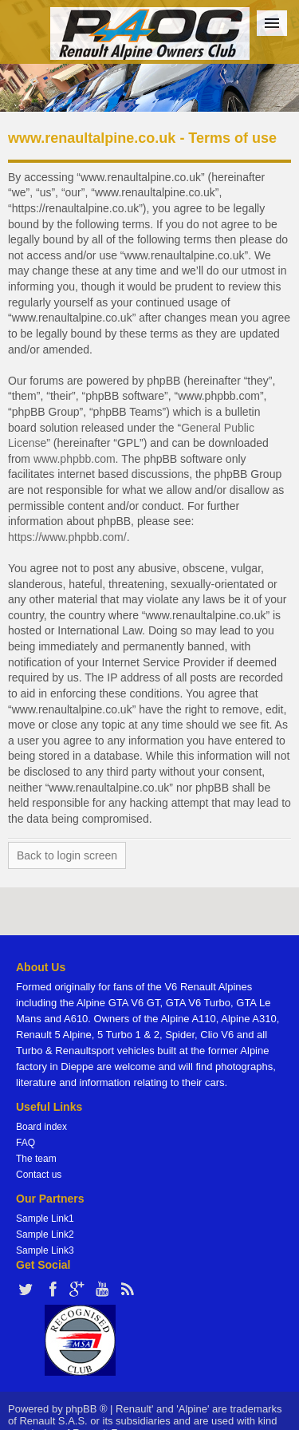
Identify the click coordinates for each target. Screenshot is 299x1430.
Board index (41, 1126)
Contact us (38, 1174)
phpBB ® (86, 1409)
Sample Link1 (45, 1218)
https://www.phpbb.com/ (67, 537)
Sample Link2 (45, 1234)
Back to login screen (67, 855)
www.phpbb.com (74, 458)
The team (36, 1158)
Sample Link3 (45, 1250)
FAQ (25, 1142)
